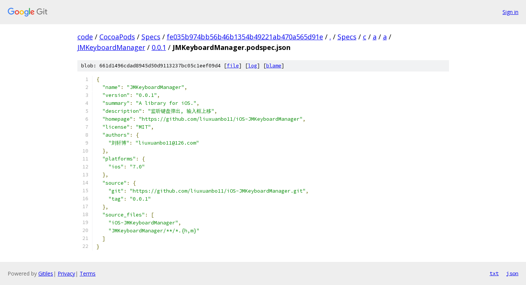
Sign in (510, 12)
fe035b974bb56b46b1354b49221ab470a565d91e (245, 36)
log (252, 65)
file (233, 65)
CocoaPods (117, 36)
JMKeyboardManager (111, 47)
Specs (150, 36)
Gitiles (45, 273)
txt (494, 273)
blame (273, 65)
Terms (88, 273)
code (85, 36)
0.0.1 (159, 47)
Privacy (66, 273)
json (512, 273)
